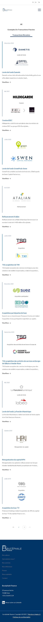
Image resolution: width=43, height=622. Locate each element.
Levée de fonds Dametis (11, 72)
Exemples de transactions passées (21, 30)
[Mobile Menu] (39, 9)
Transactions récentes (21, 35)
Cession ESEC (7, 120)
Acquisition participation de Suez (14, 313)
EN (35, 2)
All (21, 24)
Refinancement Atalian (10, 217)
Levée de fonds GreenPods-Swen (14, 169)
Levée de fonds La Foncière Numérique (16, 412)
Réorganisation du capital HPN (13, 460)
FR (33, 2)
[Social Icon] (39, 2)
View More (5, 82)
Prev (13, 527)
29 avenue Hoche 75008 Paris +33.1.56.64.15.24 (8, 592)
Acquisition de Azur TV (10, 508)
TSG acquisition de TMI (10, 265)
